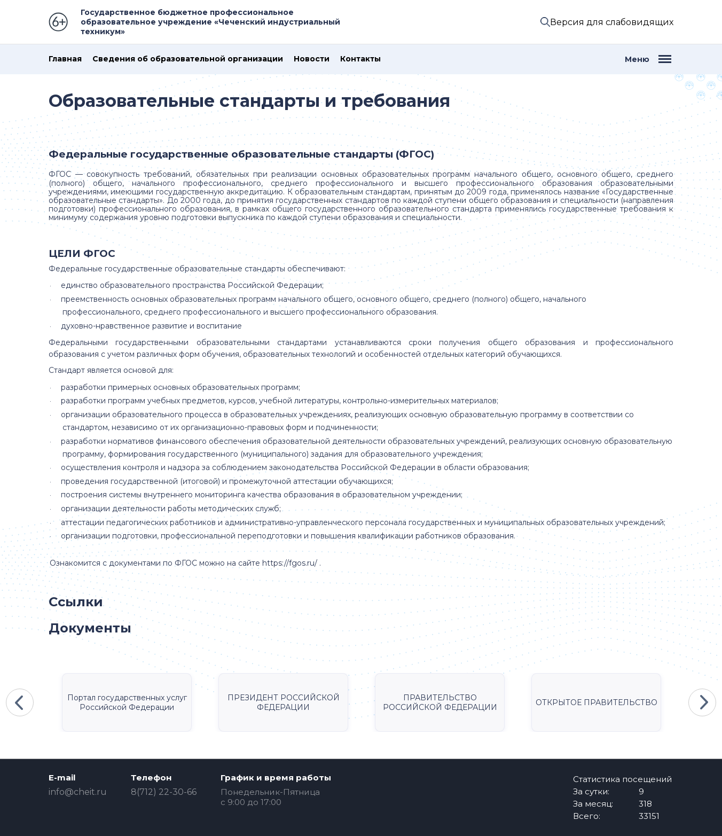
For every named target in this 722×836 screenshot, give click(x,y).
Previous (20, 702)
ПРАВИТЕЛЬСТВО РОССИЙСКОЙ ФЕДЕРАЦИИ (440, 702)
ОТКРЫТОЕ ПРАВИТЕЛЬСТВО (596, 702)
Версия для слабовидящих (611, 22)
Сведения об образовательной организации (187, 59)
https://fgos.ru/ (289, 563)
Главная (65, 59)
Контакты (360, 59)
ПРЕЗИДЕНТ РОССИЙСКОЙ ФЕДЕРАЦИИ (283, 702)
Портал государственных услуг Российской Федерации (127, 702)
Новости (311, 59)
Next (702, 702)
